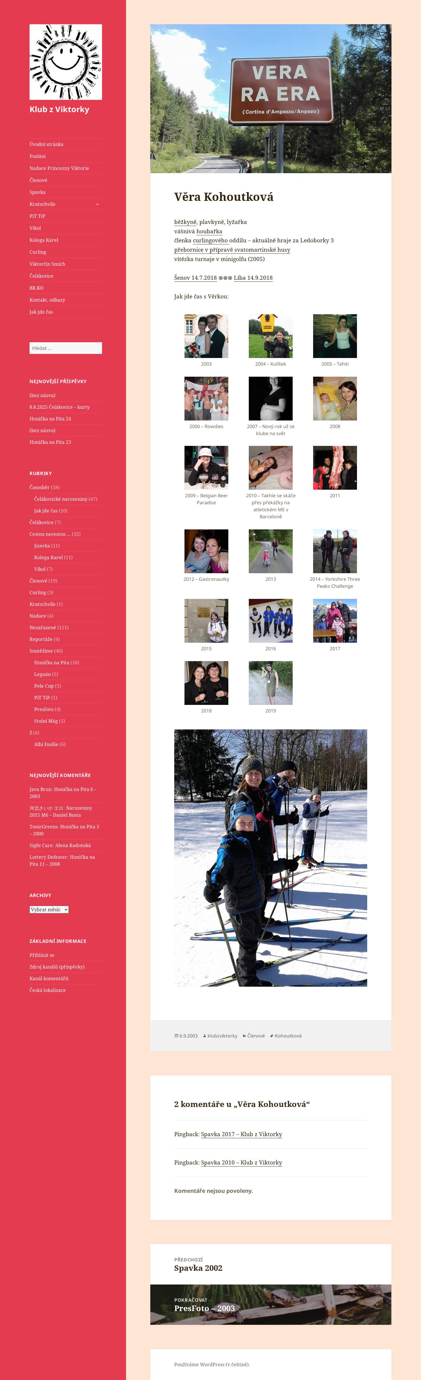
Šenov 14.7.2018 (195, 277)
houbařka (209, 231)
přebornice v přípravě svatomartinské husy (232, 249)
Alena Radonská (73, 845)
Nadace (38, 615)
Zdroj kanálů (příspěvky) (57, 966)
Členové (38, 180)
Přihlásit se (42, 955)
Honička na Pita (51, 662)
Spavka (38, 192)
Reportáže (41, 639)
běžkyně (185, 222)
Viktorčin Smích (47, 264)
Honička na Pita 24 (50, 419)
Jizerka (42, 545)
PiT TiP (37, 216)
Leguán (42, 674)
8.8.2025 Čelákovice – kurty (60, 407)
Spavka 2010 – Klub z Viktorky (241, 1162)
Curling (38, 252)
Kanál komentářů (49, 978)
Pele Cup (44, 685)
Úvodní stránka (46, 144)
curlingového (211, 240)
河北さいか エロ (46, 808)
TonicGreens (44, 826)
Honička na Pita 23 (50, 442)
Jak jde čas (41, 312)
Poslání (38, 156)
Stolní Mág (46, 720)
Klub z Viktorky (59, 109)
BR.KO (37, 288)
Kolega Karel (44, 240)
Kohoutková (288, 1036)
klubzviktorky (222, 1036)
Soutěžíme (41, 650)
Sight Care (41, 845)
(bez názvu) (43, 395)
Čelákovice (42, 276)
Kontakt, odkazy (47, 300)
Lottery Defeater (48, 857)
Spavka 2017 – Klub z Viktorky (241, 1134)
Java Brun (40, 789)
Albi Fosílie (46, 744)
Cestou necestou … (50, 534)
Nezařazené (43, 627)
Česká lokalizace (48, 990)
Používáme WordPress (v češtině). (212, 1364)
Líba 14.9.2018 (253, 277)
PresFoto (44, 709)
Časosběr (40, 487)
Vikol (35, 228)
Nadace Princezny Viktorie (59, 168)
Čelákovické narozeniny (60, 499)
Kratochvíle (43, 204)
